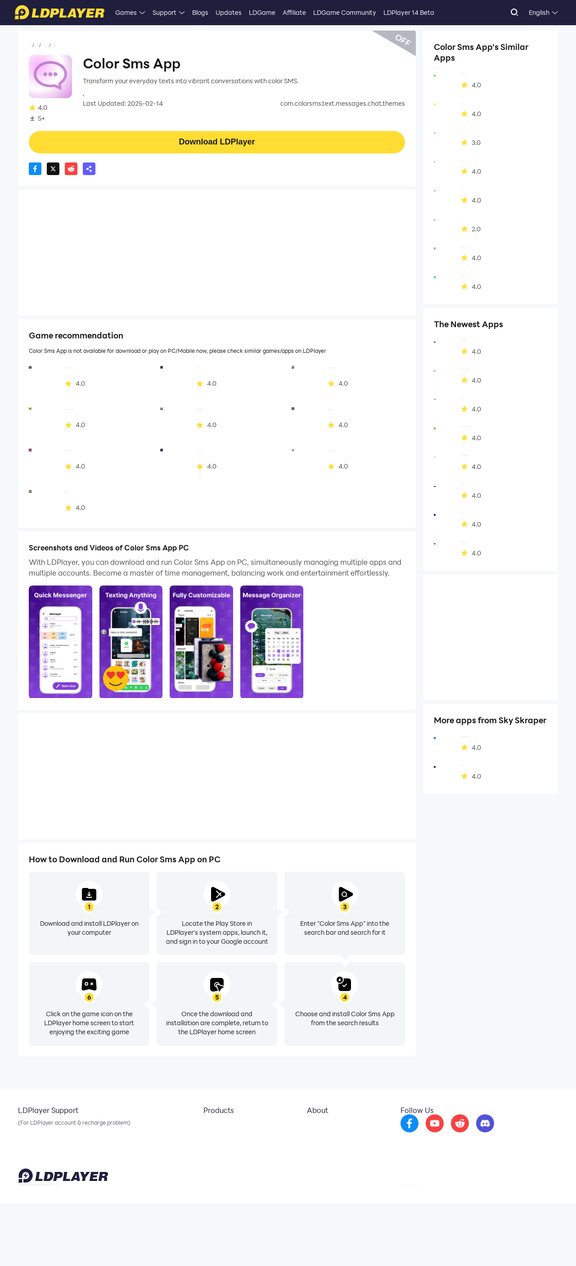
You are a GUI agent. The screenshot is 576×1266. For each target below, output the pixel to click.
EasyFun (208, 1155)
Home (38, 45)
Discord (29, 1155)
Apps (60, 45)
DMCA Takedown (325, 1155)
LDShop (207, 1168)
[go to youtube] (459, 1134)
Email (26, 1128)
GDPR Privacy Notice (490, 1245)
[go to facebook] (433, 1134)
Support (164, 12)
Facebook (33, 1141)
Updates (229, 12)
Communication (97, 45)
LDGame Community (344, 12)
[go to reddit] (484, 1134)
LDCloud (209, 1128)
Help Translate (539, 1245)
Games (126, 12)
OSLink (206, 1141)
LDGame (262, 12)
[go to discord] (509, 1134)
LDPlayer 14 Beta (408, 12)
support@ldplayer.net (356, 1243)
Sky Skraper (100, 94)
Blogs (200, 12)
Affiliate (294, 12)
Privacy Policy (442, 1245)
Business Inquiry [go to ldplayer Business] (323, 1141)
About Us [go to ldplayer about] (313, 1128)
